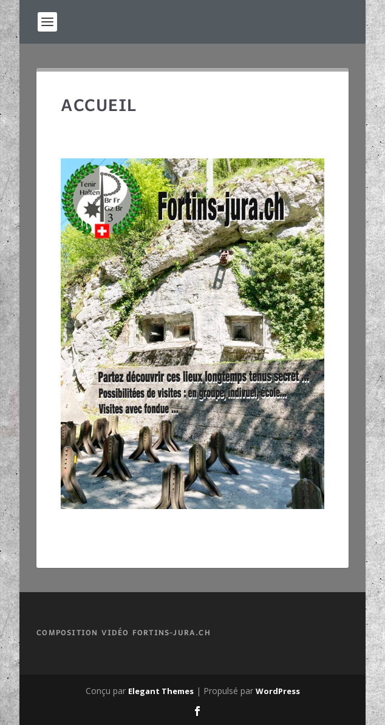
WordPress (278, 691)
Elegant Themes (161, 691)
